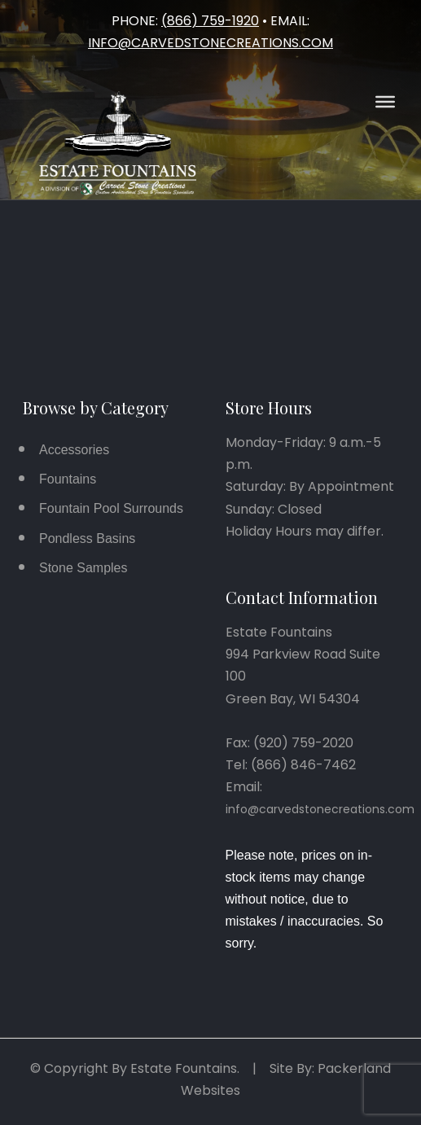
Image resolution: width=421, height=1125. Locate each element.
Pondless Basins (87, 538)
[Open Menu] (385, 101)
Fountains (67, 479)
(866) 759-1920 (210, 20)
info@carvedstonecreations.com (210, 42)
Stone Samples (83, 568)
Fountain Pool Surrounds (111, 508)
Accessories (74, 450)
